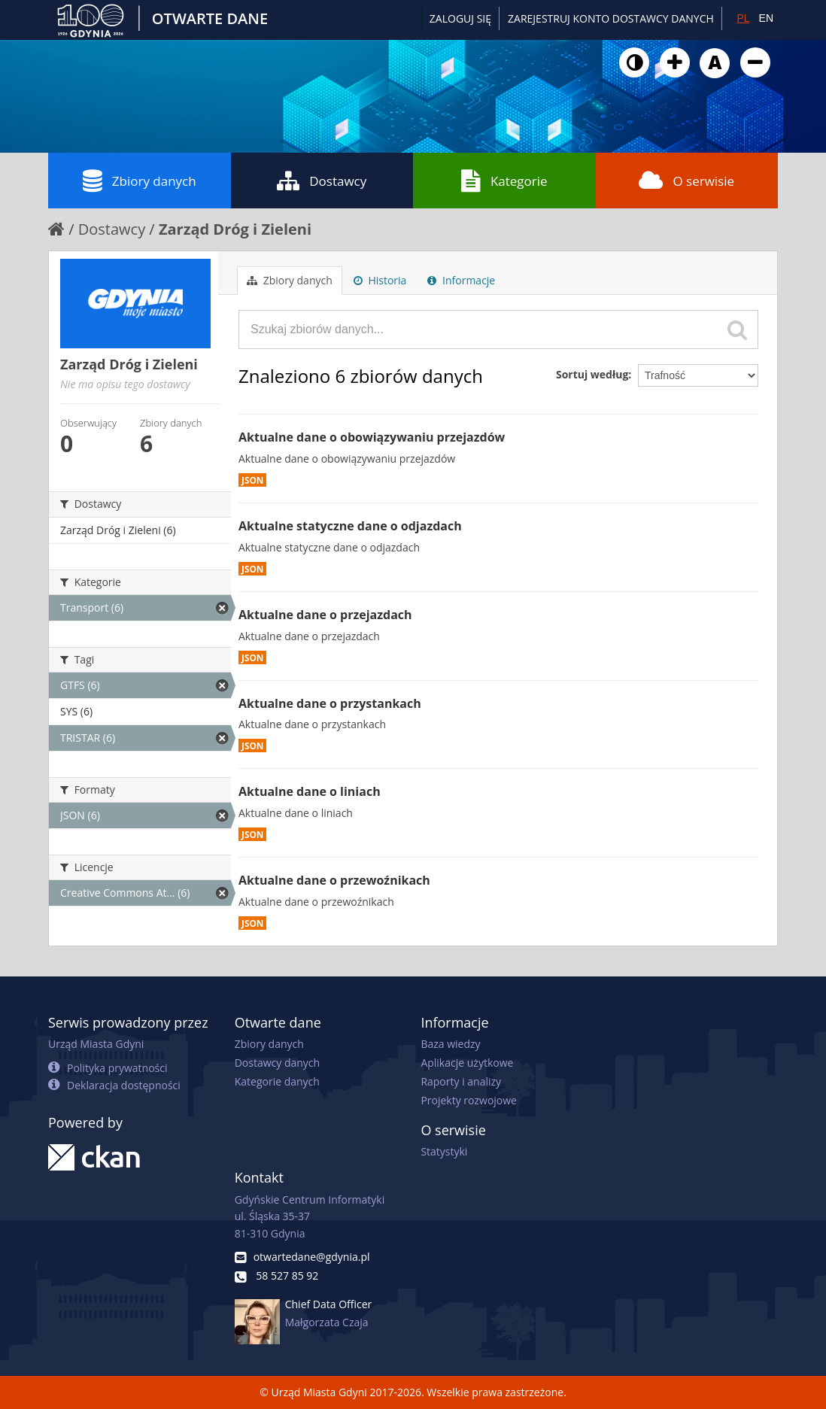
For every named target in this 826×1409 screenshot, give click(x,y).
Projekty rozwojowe (469, 1100)
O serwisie (686, 180)
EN (766, 18)
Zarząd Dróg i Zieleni (235, 229)
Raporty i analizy (461, 1081)
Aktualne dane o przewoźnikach (334, 880)
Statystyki (444, 1151)
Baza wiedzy (450, 1044)
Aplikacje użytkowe (467, 1062)
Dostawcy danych (277, 1062)
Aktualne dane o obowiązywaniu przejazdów (371, 437)
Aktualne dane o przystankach (329, 703)
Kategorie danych (277, 1081)
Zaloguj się (460, 18)
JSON (252, 480)
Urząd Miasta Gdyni (96, 1044)
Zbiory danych (139, 180)
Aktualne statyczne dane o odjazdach (350, 526)
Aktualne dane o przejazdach (325, 614)
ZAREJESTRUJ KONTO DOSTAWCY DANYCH (611, 18)
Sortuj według (592, 374)
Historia (380, 280)
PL (742, 18)
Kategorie (504, 180)
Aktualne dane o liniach (309, 791)
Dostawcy (321, 180)
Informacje (461, 280)
